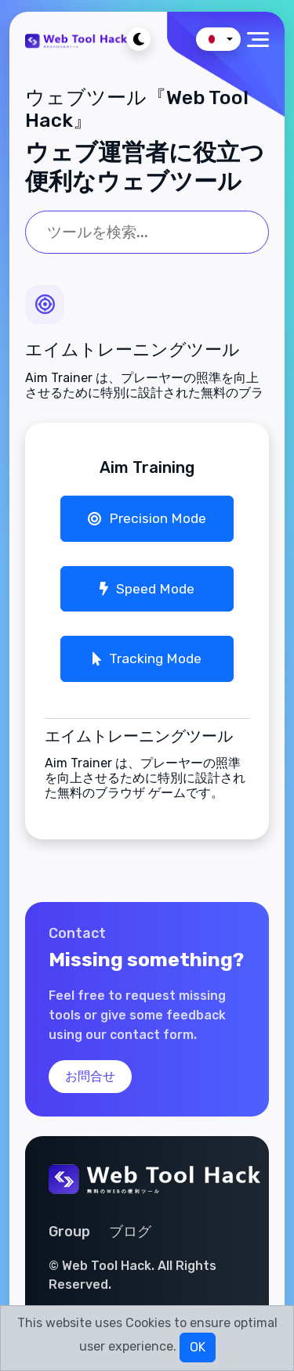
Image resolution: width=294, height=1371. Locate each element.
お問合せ (90, 1076)
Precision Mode (147, 518)
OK (197, 1347)
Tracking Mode (147, 658)
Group (69, 1231)
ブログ (130, 1231)
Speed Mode (147, 589)
